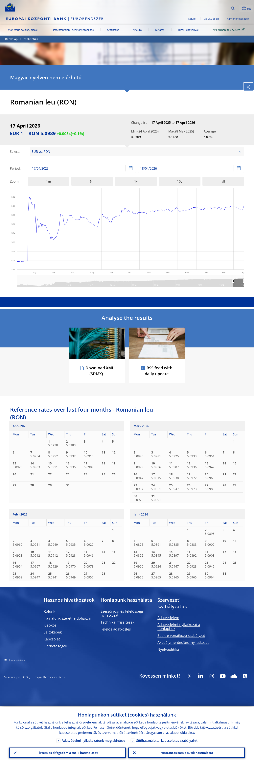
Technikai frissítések (117, 622)
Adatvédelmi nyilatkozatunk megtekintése (93, 739)
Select (14, 151)
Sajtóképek (53, 632)
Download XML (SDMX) (99, 370)
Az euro (137, 30)
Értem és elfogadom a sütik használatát (67, 752)
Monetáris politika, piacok (23, 30)
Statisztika (113, 30)
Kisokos (50, 625)
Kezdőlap (11, 39)
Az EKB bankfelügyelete (229, 30)
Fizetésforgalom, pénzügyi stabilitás (73, 30)
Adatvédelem (168, 617)
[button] (239, 8)
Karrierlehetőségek (238, 18)
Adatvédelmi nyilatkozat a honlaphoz (178, 626)
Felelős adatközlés (116, 629)
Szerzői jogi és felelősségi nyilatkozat (122, 613)
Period (15, 168)
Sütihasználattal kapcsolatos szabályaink (166, 739)
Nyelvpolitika (168, 649)
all (223, 181)
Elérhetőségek (55, 646)
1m (48, 181)
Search (233, 8)
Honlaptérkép (16, 660)
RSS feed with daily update (159, 370)
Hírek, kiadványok (188, 30)
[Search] (210, 8)
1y (136, 181)
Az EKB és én (211, 18)
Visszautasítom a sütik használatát (186, 752)
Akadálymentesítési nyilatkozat (183, 642)
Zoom (14, 181)
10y (179, 181)
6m (92, 181)
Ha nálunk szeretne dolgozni (67, 618)
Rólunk (192, 18)
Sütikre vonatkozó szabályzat (181, 635)
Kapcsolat (52, 639)
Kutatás (159, 30)
